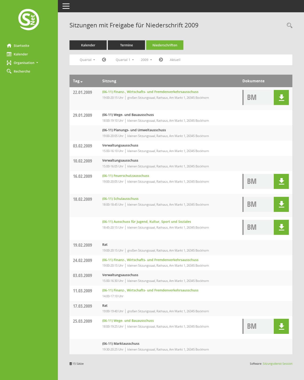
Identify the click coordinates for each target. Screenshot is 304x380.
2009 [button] (146, 59)
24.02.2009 (82, 260)
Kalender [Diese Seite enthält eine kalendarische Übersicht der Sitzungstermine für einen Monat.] (17, 54)
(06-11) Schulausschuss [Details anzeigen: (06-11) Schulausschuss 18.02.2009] (120, 198)
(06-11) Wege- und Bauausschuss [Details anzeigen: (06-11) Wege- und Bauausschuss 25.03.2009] (128, 320)
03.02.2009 (82, 146)
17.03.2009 (82, 306)
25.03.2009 (82, 321)
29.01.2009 (82, 115)
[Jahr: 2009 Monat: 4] (161, 60)
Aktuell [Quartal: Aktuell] (175, 59)
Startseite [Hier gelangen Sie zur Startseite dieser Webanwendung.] (18, 45)
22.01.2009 (82, 92)
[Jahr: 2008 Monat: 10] (104, 60)
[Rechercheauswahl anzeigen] (288, 25)
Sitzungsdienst (277, 364)
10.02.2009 (82, 161)
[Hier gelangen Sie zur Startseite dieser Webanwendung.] (29, 20)
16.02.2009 (82, 176)
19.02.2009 (82, 245)
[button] (29, 62)
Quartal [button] (87, 59)
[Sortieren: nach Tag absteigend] (82, 80)
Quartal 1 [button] (125, 59)
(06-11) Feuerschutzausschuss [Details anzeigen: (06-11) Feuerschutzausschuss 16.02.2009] (125, 175)
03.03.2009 (82, 275)
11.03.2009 (82, 290)
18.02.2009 (82, 199)
